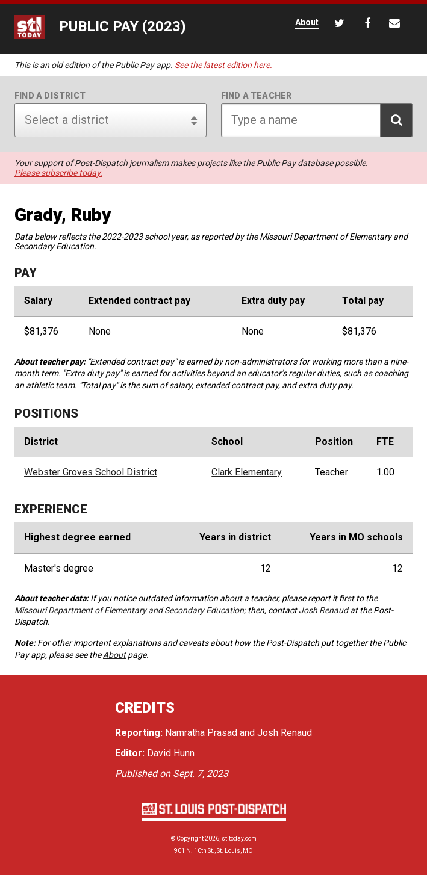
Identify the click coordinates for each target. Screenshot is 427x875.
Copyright (190, 838)
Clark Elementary (246, 472)
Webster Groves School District (90, 472)
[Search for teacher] (317, 120)
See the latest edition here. (223, 65)
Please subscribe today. (58, 173)
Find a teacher (256, 95)
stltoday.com (239, 838)
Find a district (50, 95)
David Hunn (171, 753)
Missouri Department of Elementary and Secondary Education (129, 610)
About (114, 655)
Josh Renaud (323, 610)
